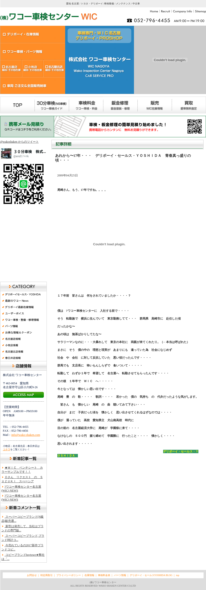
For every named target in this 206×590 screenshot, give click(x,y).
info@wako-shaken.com (25, 435)
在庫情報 (90, 575)
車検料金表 (103, 575)
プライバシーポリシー (68, 575)
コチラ (6, 449)
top (177, 575)
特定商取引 (46, 575)
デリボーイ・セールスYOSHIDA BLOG (151, 575)
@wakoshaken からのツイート (19, 141)
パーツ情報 (120, 575)
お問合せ (32, 575)
